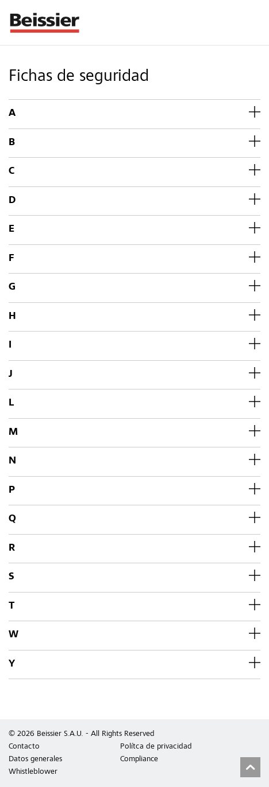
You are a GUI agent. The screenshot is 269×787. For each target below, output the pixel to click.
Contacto (24, 747)
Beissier (45, 22)
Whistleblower (33, 772)
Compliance (139, 759)
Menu (254, 22)
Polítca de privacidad (156, 747)
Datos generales (35, 759)
